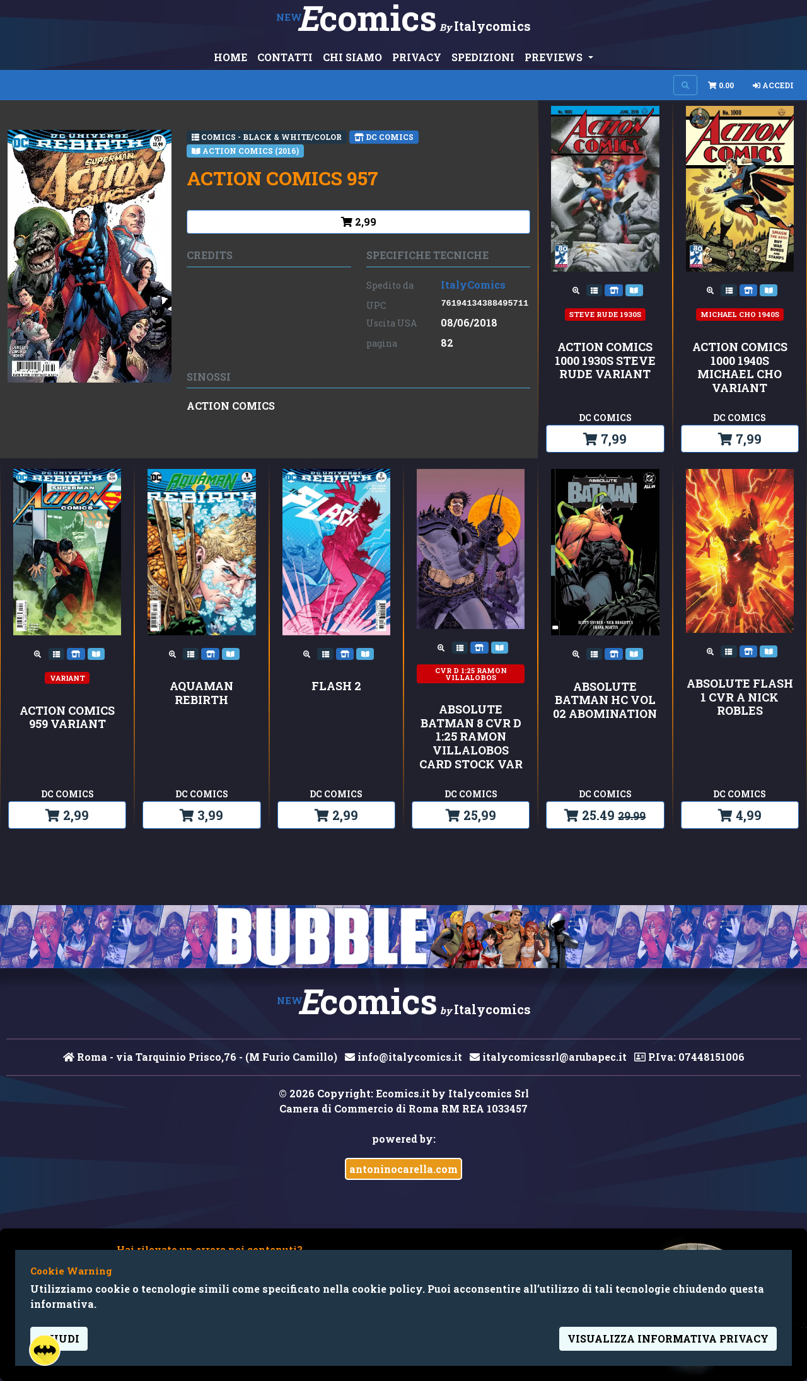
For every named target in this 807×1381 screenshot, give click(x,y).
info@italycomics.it (403, 1056)
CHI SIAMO (352, 57)
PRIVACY (416, 57)
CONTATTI (285, 57)
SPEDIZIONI (482, 57)
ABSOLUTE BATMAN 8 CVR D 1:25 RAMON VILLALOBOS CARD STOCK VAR (471, 737)
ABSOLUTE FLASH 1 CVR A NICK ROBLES (740, 697)
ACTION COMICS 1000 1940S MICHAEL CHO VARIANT (739, 367)
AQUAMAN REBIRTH (201, 693)
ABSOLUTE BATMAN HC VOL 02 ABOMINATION (605, 700)
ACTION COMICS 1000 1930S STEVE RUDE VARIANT (605, 360)
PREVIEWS (555, 57)
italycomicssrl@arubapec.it (548, 1056)
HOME (230, 57)
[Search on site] (685, 85)
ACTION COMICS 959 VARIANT (67, 717)
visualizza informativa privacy (668, 1338)
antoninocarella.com (403, 1169)
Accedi (773, 85)
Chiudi (58, 1338)
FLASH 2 (336, 686)
